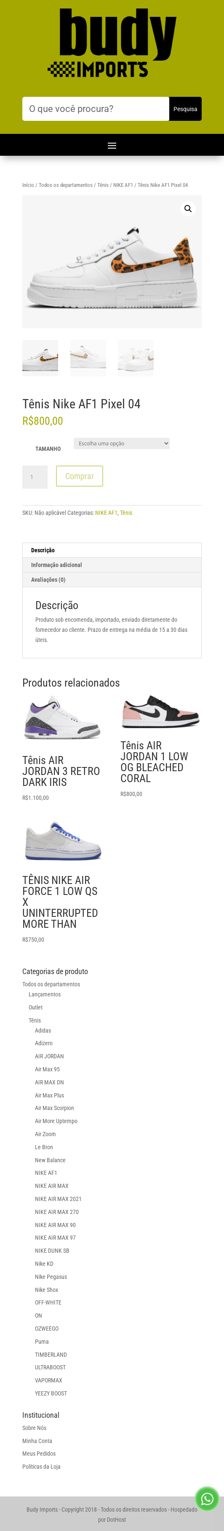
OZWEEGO (47, 1328)
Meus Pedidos (39, 1453)
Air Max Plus (49, 1095)
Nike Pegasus (51, 1276)
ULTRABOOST (50, 1367)
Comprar (79, 476)
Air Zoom (45, 1134)
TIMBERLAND (51, 1354)
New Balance (50, 1160)
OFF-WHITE (48, 1302)
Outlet (36, 1007)
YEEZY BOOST (51, 1393)
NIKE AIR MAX (52, 1185)
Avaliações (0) (48, 579)
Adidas (43, 1030)
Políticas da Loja (41, 1466)
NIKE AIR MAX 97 (55, 1237)
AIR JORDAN (49, 1056)
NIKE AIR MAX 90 (55, 1225)
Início (28, 185)
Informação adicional (56, 565)
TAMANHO (48, 448)
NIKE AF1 (123, 185)
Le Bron (44, 1147)
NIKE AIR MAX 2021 (58, 1199)
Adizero (44, 1043)
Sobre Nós (34, 1427)
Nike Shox (46, 1289)
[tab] (112, 550)
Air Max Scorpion (54, 1108)
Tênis (103, 185)
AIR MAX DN (49, 1082)
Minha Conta (37, 1441)
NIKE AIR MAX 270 (57, 1212)
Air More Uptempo (56, 1121)
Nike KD (44, 1263)
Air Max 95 (47, 1069)
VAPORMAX (48, 1380)
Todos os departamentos (66, 185)
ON (38, 1315)
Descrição (43, 550)
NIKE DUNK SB (52, 1250)
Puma (42, 1341)
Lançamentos (45, 994)
